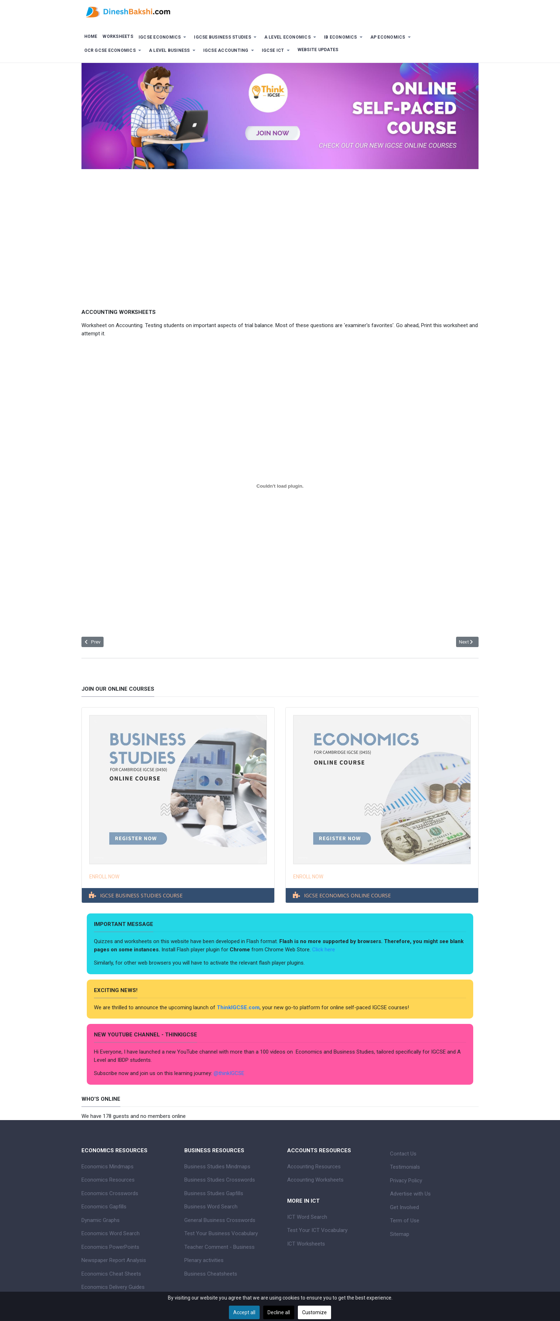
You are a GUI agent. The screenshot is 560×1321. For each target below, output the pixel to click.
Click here (324, 949)
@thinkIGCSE (229, 1073)
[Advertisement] (280, 233)
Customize (314, 1312)
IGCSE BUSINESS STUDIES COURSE (141, 895)
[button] (163, 37)
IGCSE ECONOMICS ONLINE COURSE (347, 895)
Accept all (244, 1312)
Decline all (279, 1312)
